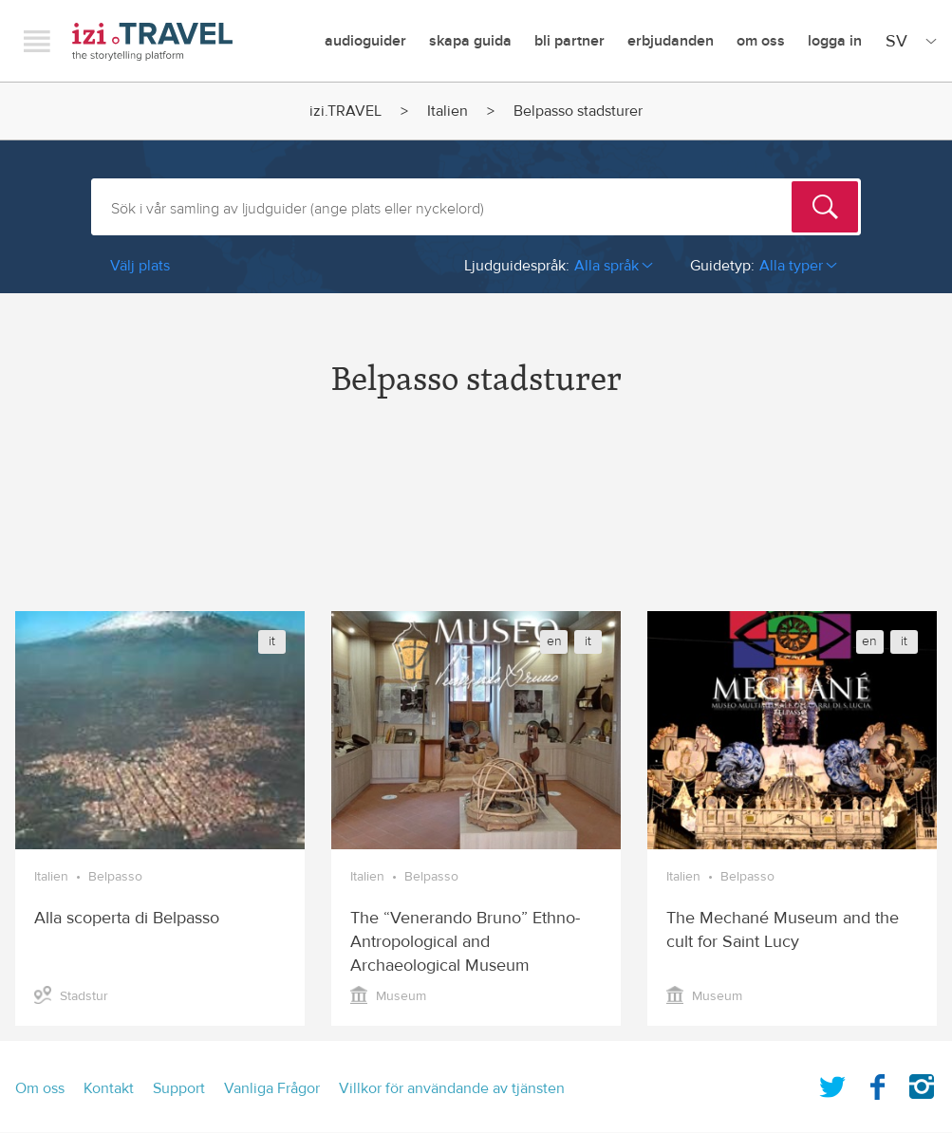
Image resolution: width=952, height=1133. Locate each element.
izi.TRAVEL (152, 41)
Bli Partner (569, 40)
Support (179, 1088)
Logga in (835, 40)
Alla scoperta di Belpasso (126, 918)
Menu (37, 41)
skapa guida (470, 40)
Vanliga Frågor (272, 1088)
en (554, 641)
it (272, 641)
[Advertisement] (476, 521)
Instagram (921, 1082)
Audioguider (365, 40)
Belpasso (115, 876)
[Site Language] (907, 41)
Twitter (832, 1082)
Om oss (761, 40)
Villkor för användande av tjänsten (452, 1088)
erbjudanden (670, 40)
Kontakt (109, 1088)
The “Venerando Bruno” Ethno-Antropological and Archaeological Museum (465, 941)
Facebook (877, 1082)
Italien (447, 111)
